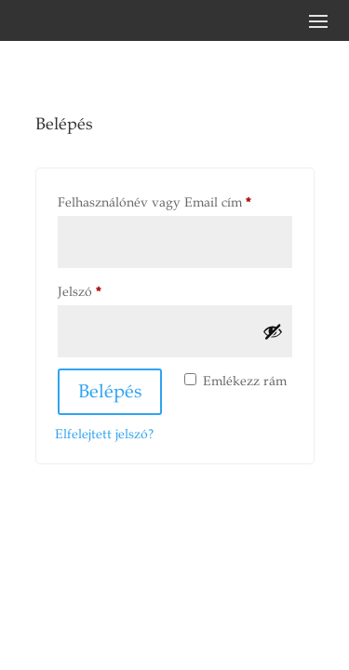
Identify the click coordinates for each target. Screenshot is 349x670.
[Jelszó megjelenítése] (272, 331)
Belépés (109, 392)
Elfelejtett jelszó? (104, 434)
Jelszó (105, 289)
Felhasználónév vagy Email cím (175, 200)
